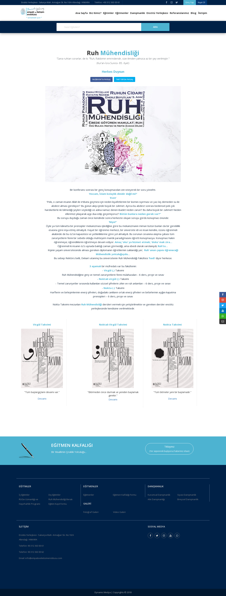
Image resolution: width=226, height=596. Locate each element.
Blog (193, 13)
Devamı (42, 398)
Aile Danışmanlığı (156, 499)
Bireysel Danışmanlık (187, 499)
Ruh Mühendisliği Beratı (60, 499)
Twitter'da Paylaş (124, 79)
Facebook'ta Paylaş (101, 79)
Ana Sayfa (81, 13)
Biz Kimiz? (95, 13)
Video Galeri (119, 512)
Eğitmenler (121, 13)
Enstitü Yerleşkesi (157, 13)
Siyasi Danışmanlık (186, 494)
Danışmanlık (137, 13)
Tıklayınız (169, 446)
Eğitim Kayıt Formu (58, 503)
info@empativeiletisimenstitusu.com (43, 558)
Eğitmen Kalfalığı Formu (124, 494)
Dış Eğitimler (55, 494)
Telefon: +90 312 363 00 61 (107, 2)
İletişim (202, 13)
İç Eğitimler (24, 494)
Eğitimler (108, 13)
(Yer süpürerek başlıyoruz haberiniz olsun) (169, 451)
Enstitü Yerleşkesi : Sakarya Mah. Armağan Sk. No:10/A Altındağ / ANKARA (55, 2)
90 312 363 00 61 (36, 545)
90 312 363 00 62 (36, 551)
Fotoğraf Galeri (91, 512)
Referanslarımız (179, 13)
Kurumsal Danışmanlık (159, 494)
